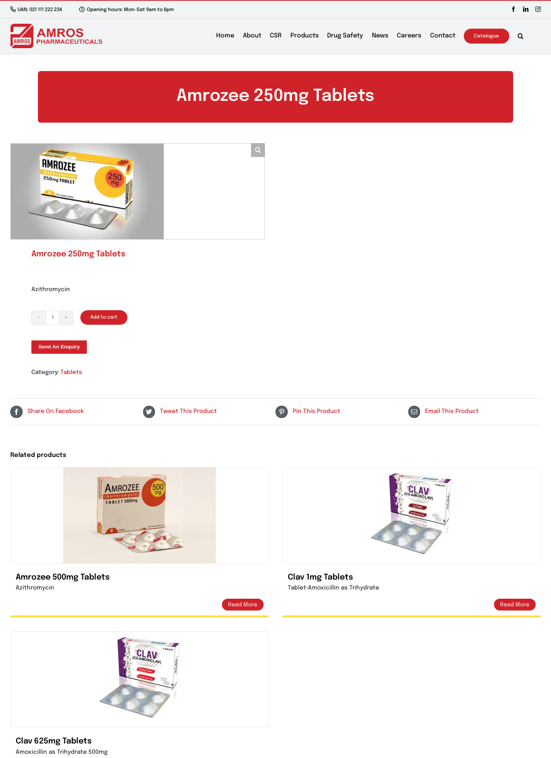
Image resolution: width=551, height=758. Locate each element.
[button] (520, 36)
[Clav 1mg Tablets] (411, 515)
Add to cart (103, 317)
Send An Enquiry (59, 347)
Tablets (71, 372)
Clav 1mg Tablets (320, 577)
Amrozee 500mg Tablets (63, 577)
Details (242, 605)
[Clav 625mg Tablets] (139, 679)
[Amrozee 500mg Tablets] (139, 515)
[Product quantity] (52, 318)
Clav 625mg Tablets (54, 741)
